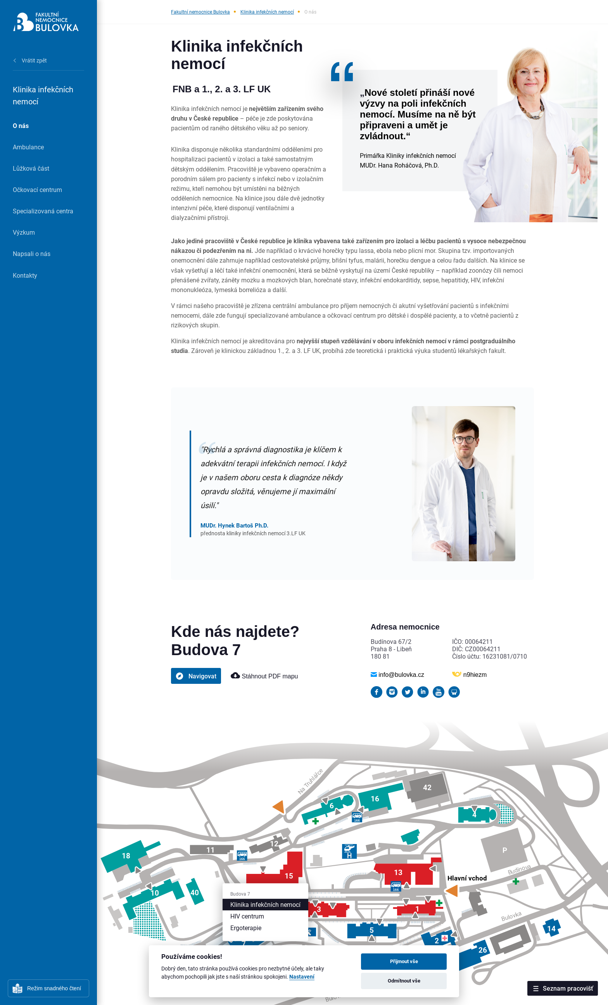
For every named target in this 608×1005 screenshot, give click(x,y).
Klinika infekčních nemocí (267, 12)
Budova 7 (240, 894)
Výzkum (24, 232)
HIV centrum (247, 916)
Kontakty (25, 275)
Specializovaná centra (43, 211)
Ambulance (28, 147)
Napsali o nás (31, 253)
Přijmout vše (404, 961)
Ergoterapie (245, 928)
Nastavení (301, 977)
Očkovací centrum (37, 189)
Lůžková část (31, 168)
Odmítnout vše (404, 980)
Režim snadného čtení (54, 988)
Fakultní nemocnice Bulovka (200, 12)
